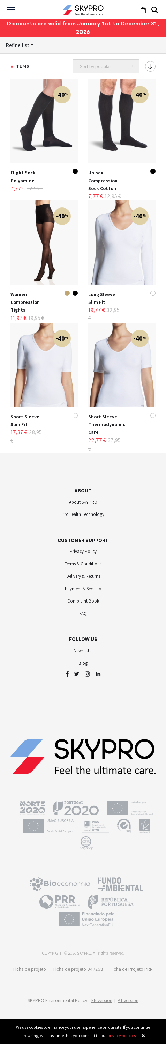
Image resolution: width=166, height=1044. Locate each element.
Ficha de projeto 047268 (78, 969)
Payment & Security (83, 589)
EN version (101, 1000)
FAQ (83, 613)
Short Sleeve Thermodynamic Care (106, 425)
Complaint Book (83, 601)
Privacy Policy (83, 551)
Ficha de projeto (29, 969)
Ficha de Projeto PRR (132, 969)
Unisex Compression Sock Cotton (103, 180)
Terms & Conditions (83, 564)
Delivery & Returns (83, 576)
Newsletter (83, 651)
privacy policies (121, 1035)
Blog (83, 663)
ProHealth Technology (83, 514)
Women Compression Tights (25, 302)
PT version (128, 1000)
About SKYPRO (83, 502)
